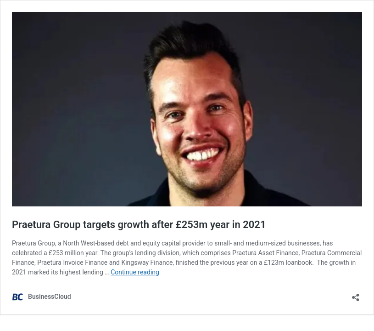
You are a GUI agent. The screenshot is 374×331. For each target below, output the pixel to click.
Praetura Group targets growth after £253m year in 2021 (139, 224)
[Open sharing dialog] (355, 294)
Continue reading (135, 272)
